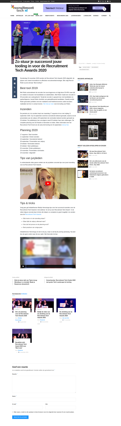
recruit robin (86, 67)
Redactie (42, 320)
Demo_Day (39, 15)
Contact (52, 1)
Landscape (87, 15)
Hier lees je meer (48, 104)
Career (104, 15)
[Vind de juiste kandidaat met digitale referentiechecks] (77, 8)
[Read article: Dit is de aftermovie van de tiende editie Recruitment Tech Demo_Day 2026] (83, 164)
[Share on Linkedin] (14, 79)
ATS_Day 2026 (29, 15)
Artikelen (19, 15)
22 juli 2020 (82, 63)
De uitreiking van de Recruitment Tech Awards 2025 (66, 313)
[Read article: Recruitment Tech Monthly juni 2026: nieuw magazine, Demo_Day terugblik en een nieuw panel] (83, 109)
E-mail (14, 404)
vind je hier (65, 125)
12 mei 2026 (93, 179)
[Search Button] (110, 15)
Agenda (96, 15)
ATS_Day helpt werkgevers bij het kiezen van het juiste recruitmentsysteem (98, 98)
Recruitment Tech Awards (33, 214)
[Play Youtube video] (48, 183)
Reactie (15, 374)
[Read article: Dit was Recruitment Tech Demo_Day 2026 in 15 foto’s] (83, 154)
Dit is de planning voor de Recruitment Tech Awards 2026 (21, 313)
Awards (89, 63)
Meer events (49, 15)
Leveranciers (76, 15)
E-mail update (26, 1)
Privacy (32, 1)
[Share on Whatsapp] (14, 92)
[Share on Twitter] (14, 88)
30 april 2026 (22, 322)
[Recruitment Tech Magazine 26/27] (93, 129)
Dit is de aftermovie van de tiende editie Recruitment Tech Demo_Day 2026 (99, 162)
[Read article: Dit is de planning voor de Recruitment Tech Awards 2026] (22, 305)
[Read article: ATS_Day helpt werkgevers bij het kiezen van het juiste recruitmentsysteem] (83, 99)
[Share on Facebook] (14, 83)
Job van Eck (65, 318)
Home (12, 15)
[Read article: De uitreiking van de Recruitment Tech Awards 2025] (66, 305)
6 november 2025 (23, 352)
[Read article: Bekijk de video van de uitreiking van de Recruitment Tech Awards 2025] (44, 305)
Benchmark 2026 (62, 15)
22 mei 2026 (93, 155)
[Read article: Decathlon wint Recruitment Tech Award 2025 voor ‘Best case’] (22, 336)
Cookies (37, 1)
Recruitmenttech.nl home (16, 1)
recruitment (95, 67)
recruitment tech (84, 69)
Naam (14, 396)
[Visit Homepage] (22, 8)
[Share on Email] (14, 96)
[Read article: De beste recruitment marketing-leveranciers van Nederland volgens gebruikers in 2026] (83, 174)
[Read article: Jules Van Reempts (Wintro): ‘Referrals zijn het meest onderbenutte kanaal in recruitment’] (83, 87)
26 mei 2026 (93, 167)
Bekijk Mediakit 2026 (45, 1)
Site (46, 404)
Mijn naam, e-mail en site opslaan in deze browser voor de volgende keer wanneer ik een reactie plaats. (44, 412)
